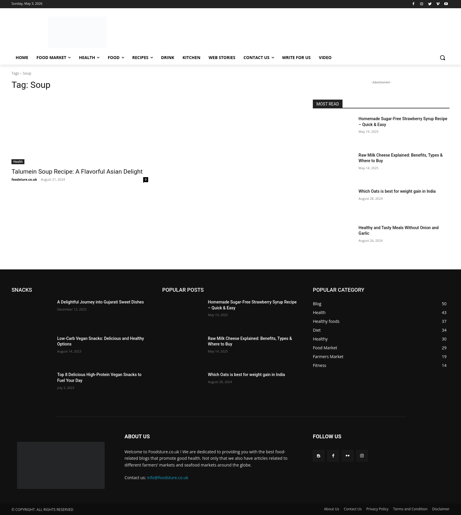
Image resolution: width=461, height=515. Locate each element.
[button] (442, 58)
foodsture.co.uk (24, 179)
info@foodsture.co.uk (167, 477)
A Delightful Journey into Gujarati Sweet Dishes (100, 302)
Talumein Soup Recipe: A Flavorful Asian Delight (77, 171)
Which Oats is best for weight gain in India (398, 191)
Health (18, 162)
